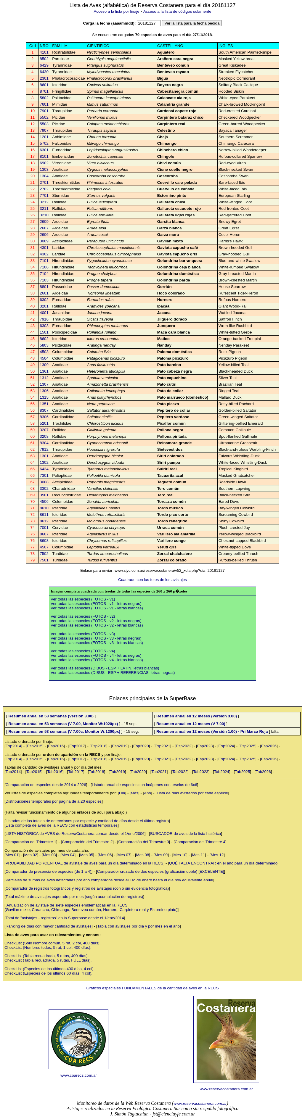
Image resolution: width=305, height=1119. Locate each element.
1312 (44, 378)
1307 (44, 384)
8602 (44, 338)
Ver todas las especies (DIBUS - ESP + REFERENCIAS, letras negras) (113, 672)
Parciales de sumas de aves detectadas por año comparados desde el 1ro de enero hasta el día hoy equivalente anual (109, 880)
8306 (44, 417)
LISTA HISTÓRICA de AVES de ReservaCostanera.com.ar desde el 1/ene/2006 (75, 833)
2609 (44, 221)
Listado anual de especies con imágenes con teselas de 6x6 (144, 785)
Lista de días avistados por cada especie (192, 793)
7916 (44, 319)
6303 (44, 325)
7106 (44, 267)
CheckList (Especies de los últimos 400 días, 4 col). (49, 969)
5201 (44, 423)
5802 (44, 98)
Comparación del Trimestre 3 (143, 842)
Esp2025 (248, 746)
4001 (44, 312)
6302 (44, 299)
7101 (44, 260)
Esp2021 (162, 746)
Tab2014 (13, 771)
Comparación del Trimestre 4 (200, 842)
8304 (44, 443)
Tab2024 (221, 771)
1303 (44, 169)
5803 (44, 345)
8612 (44, 521)
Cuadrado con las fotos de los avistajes (152, 579)
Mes (134, 793)
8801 (44, 286)
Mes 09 (161, 855)
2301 (44, 78)
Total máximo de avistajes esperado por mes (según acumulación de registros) (74, 896)
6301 (44, 150)
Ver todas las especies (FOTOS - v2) (83, 616)
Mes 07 (124, 855)
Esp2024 (226, 746)
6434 (44, 469)
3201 (44, 306)
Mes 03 (49, 855)
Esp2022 (184, 746)
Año (147, 793)
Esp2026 (269, 746)
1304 (44, 176)
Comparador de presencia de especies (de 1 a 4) (49, 871)
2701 (44, 182)
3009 (44, 241)
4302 (44, 254)
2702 (44, 189)
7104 (44, 273)
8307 (44, 410)
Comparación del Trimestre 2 (87, 842)
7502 (44, 553)
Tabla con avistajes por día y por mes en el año (138, 926)
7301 (44, 475)
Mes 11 (198, 855)
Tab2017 (75, 771)
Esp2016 (56, 746)
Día (122, 793)
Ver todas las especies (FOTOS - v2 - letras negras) (96, 621)
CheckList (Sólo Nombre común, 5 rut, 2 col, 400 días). (52, 943)
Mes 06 (105, 855)
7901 (44, 111)
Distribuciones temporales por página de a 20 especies (54, 801)
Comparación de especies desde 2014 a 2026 (46, 785)
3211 (44, 208)
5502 (44, 117)
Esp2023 (205, 746)
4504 (44, 358)
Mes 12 (217, 855)
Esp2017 (77, 746)
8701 (44, 91)
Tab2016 (54, 771)
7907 (44, 130)
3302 (44, 488)
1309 (44, 365)
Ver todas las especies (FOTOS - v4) (83, 651)
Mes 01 (12, 855)
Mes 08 (142, 855)
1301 (44, 456)
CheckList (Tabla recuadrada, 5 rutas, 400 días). (46, 956)
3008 (44, 482)
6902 (44, 163)
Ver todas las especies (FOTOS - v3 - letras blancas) (97, 642)
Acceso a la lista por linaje (116, 11)
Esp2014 (13, 746)
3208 (44, 436)
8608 (44, 540)
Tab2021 (159, 771)
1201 (44, 137)
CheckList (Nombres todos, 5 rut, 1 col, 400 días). (47, 947)
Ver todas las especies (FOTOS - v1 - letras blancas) (97, 608)
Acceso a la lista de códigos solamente (177, 11)
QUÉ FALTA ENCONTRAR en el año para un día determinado (223, 863)
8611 (44, 514)
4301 (44, 247)
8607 (44, 534)
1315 (44, 397)
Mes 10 (180, 855)
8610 (44, 508)
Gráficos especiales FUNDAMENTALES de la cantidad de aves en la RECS (152, 988)
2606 (44, 234)
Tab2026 (263, 771)
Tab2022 (179, 771)
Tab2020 (138, 771)
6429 (44, 65)
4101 (44, 52)
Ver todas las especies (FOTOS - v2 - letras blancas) (97, 625)
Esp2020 (141, 746)
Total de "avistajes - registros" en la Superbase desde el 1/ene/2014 (65, 918)
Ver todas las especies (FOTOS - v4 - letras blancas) (97, 660)
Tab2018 (96, 771)
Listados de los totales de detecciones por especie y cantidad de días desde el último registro (87, 821)
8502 (44, 59)
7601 (44, 104)
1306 (44, 391)
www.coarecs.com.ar (78, 1075)
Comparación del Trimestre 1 (31, 842)
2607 (44, 228)
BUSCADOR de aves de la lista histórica (185, 833)
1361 (44, 371)
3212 (44, 202)
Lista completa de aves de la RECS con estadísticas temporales (62, 825)
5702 (44, 143)
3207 (44, 430)
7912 (44, 449)
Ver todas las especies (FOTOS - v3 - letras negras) (96, 638)
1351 (44, 404)
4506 (44, 501)
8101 (44, 156)
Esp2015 (35, 746)
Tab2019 (117, 771)
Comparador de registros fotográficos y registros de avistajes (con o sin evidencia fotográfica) (87, 888)
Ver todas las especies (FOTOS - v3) (83, 634)
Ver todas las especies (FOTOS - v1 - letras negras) (96, 603)
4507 (44, 547)
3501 (44, 495)
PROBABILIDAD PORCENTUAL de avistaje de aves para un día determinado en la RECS (84, 863)
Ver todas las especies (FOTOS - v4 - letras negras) (96, 655)
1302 (44, 462)
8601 (44, 85)
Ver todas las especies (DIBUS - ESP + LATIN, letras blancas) (105, 668)
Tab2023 (200, 771)
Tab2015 (33, 771)
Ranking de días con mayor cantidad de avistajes (49, 926)
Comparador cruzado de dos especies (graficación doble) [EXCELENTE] (160, 871)
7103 (44, 280)
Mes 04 (68, 855)
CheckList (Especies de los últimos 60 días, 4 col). (48, 973)
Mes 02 (30, 855)
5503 (44, 124)
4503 (44, 352)
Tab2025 (242, 771)
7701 (44, 195)
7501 (44, 560)
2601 (44, 293)
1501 (44, 332)
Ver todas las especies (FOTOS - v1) (83, 599)
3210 (44, 215)
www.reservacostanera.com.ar (226, 1089)
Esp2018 (98, 746)
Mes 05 (86, 855)
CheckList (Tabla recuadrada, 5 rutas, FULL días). (48, 960)
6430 (44, 72)
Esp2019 (120, 746)
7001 (44, 527)
